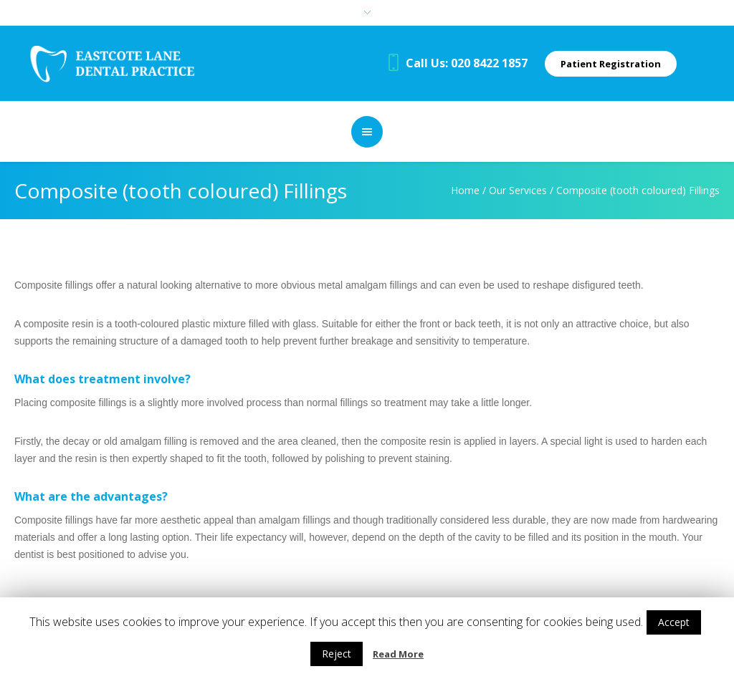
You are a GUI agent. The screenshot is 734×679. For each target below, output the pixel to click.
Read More (398, 653)
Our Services (518, 190)
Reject (336, 653)
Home (465, 190)
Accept (674, 622)
